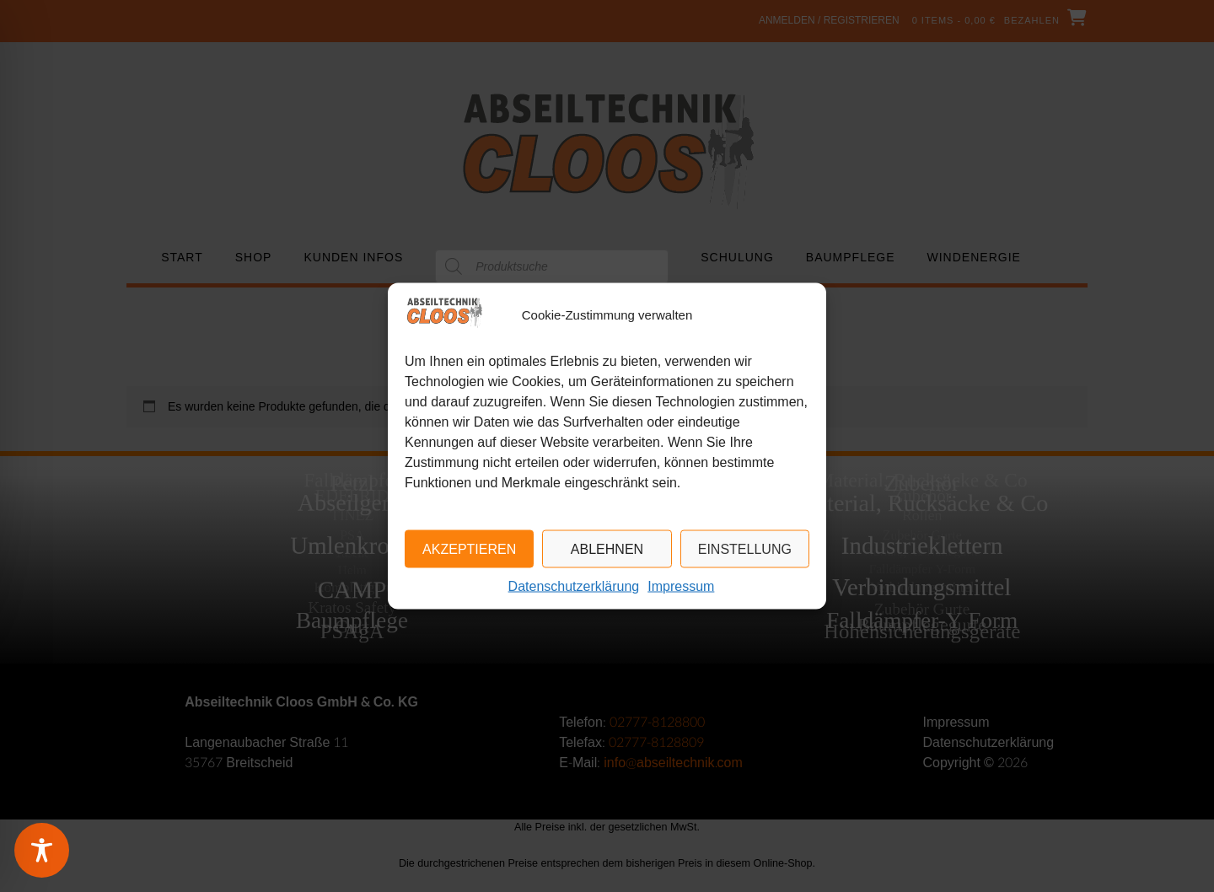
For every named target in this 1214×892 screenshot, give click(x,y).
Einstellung (745, 549)
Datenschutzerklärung (574, 586)
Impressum (680, 586)
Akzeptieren (469, 549)
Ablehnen (607, 549)
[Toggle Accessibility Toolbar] (63, 850)
